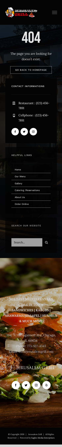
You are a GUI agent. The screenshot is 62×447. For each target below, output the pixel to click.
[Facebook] (16, 385)
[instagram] (33, 132)
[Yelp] (46, 385)
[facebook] (15, 132)
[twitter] (24, 132)
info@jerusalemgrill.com (36, 352)
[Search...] (26, 244)
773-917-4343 (36, 346)
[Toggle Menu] (54, 12)
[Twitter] (26, 385)
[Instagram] (36, 385)
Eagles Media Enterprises (43, 438)
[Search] (46, 244)
